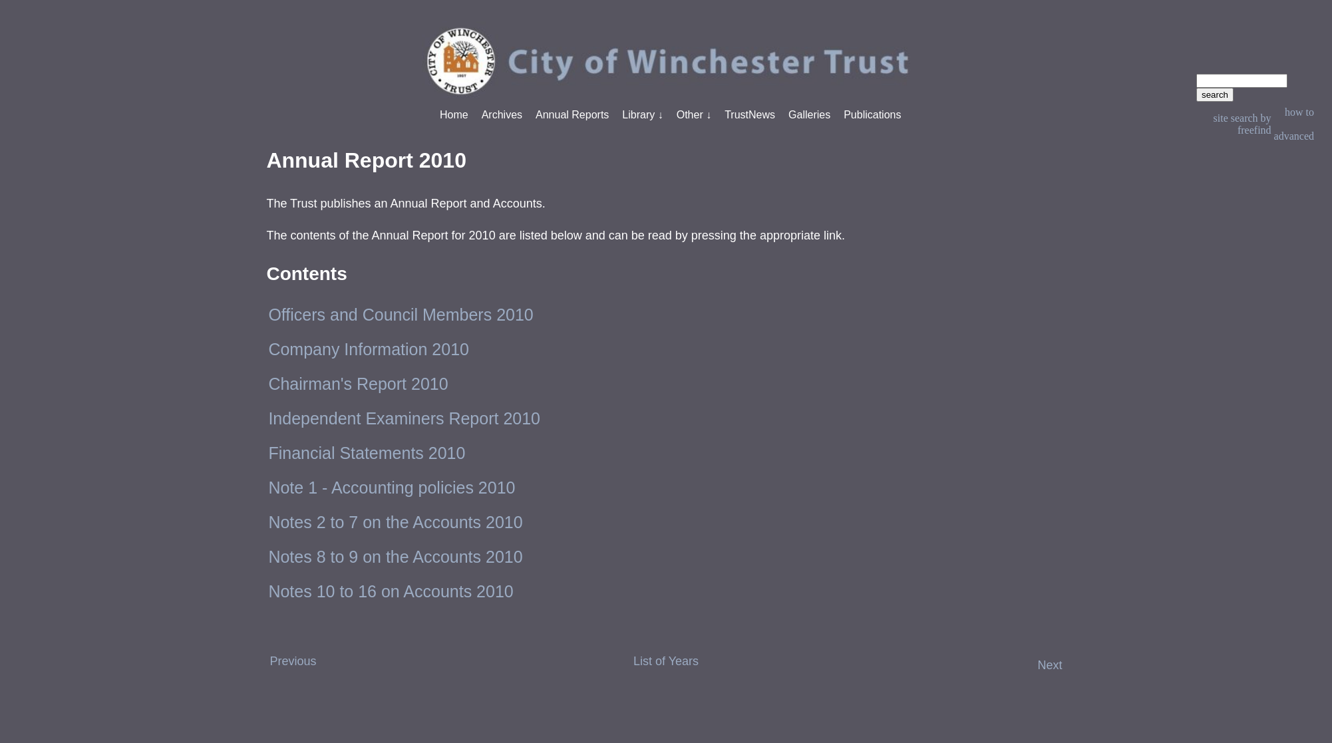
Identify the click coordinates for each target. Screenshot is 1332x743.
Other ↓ (694, 114)
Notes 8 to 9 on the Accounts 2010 (395, 556)
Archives (502, 114)
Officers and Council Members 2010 (400, 314)
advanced (1294, 136)
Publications (872, 114)
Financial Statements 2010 (366, 453)
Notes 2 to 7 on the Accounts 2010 (395, 522)
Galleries (809, 114)
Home (454, 114)
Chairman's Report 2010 (358, 383)
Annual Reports (572, 114)
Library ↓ (642, 114)
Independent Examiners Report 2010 (404, 418)
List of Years (666, 661)
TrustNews (750, 114)
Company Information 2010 (368, 349)
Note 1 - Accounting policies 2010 (391, 487)
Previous (292, 661)
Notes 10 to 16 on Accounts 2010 (390, 591)
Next (1050, 665)
